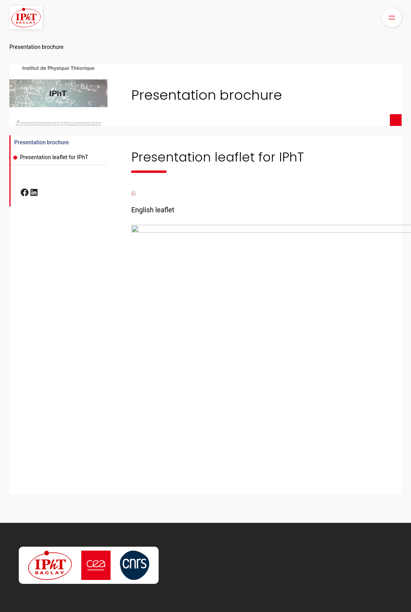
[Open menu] (392, 17)
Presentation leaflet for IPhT (54, 157)
